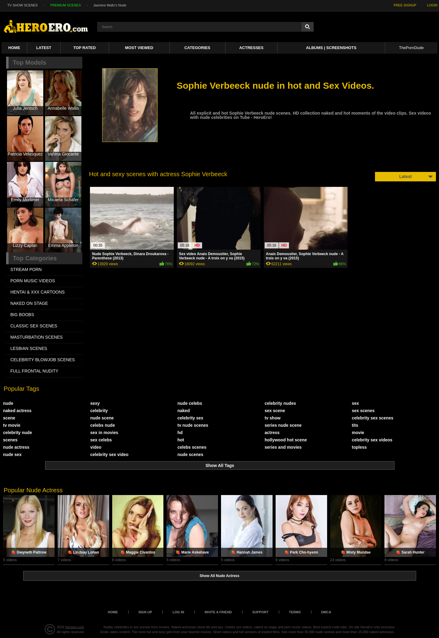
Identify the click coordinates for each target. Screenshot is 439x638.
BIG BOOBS (22, 314)
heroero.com (74, 627)
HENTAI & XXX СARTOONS (37, 292)
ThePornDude (411, 47)
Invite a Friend (218, 612)
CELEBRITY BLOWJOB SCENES (42, 359)
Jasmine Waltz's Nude (109, 5)
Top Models (29, 62)
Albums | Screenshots (331, 47)
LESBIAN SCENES (28, 348)
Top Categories (35, 258)
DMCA (326, 612)
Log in (178, 612)
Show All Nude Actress (219, 576)
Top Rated (84, 47)
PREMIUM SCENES (65, 5)
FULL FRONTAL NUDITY (34, 371)
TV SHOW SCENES (22, 5)
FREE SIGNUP (405, 5)
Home (14, 47)
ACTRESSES (251, 47)
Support (260, 612)
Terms (295, 612)
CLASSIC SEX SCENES (33, 325)
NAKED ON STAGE (29, 303)
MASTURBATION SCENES (36, 337)
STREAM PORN (26, 269)
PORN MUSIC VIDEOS (32, 280)
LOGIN (432, 5)
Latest (44, 47)
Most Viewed (139, 47)
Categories (197, 47)
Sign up (145, 612)
